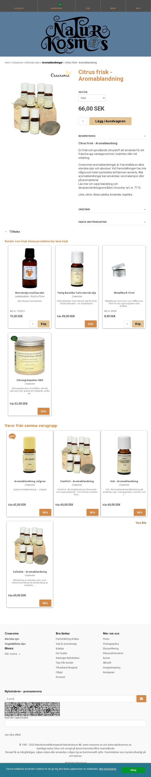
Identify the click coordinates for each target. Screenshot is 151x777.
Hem (7, 62)
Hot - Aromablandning (124, 481)
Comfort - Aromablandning (77, 481)
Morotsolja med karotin (29, 292)
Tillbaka (12, 231)
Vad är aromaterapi (66, 644)
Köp (43, 323)
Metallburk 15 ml (124, 292)
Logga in (19, 8)
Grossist (60, 677)
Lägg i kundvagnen (110, 121)
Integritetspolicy (112, 667)
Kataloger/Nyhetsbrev (67, 658)
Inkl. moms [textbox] (11, 654)
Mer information (107, 769)
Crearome (18, 62)
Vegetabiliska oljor (15, 644)
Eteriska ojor (12, 639)
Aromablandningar (52, 62)
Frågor (59, 672)
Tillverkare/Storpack (66, 667)
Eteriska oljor (33, 62)
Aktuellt (107, 662)
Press (106, 639)
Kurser (106, 658)
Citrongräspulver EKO (30, 380)
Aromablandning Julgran (30, 481)
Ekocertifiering (111, 648)
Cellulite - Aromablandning (30, 571)
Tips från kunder (64, 662)
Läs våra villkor (13, 734)
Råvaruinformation (113, 653)
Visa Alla (141, 522)
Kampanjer (109, 672)
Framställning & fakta (67, 639)
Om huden (61, 653)
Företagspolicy (111, 644)
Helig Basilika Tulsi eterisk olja (77, 292)
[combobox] (13, 654)
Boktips (60, 648)
